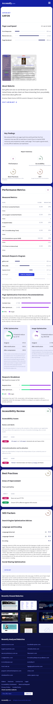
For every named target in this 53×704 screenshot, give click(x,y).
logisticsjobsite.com (8, 649)
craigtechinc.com (7, 657)
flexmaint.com (32, 653)
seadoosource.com (7, 644)
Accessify (8, 3)
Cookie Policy (16, 687)
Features (10, 681)
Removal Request (24, 684)
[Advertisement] (26, 48)
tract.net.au (5, 666)
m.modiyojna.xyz (7, 662)
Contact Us (19, 681)
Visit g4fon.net (9, 102)
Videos (3, 681)
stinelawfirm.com (7, 675)
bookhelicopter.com (33, 644)
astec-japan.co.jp (33, 675)
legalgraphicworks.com (34, 666)
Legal (26, 681)
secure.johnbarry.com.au (9, 653)
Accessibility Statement (9, 684)
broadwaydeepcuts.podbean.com (38, 657)
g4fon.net (6, 13)
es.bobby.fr (31, 662)
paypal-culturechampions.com (11, 671)
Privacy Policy (5, 687)
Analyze (28, 693)
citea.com (30, 671)
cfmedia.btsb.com (33, 649)
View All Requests (27, 274)
